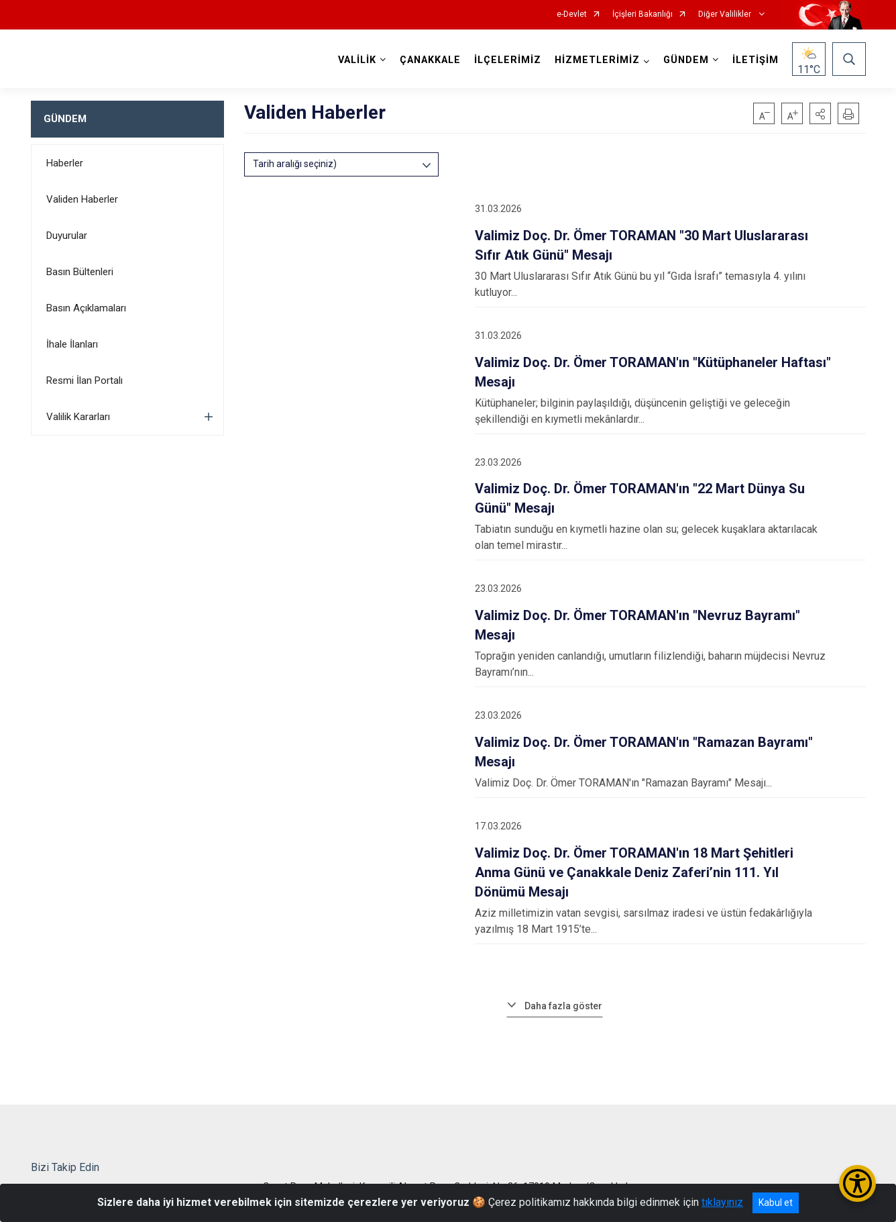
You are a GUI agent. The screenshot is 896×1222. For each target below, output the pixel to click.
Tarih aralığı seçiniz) (295, 163)
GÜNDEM (65, 119)
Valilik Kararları (78, 417)
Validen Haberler (82, 199)
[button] (820, 113)
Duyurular (66, 236)
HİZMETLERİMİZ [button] (597, 60)
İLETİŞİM (755, 60)
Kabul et (776, 1202)
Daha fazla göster (563, 1006)
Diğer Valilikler (725, 14)
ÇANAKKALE (430, 60)
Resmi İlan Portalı (84, 380)
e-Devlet (572, 14)
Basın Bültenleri (79, 272)
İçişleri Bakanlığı (642, 14)
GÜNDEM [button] (686, 60)
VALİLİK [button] (357, 60)
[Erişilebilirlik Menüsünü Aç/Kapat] (857, 1183)
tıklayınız (722, 1202)
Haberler (64, 163)
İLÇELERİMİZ (507, 60)
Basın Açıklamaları (86, 308)
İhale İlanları (72, 344)
